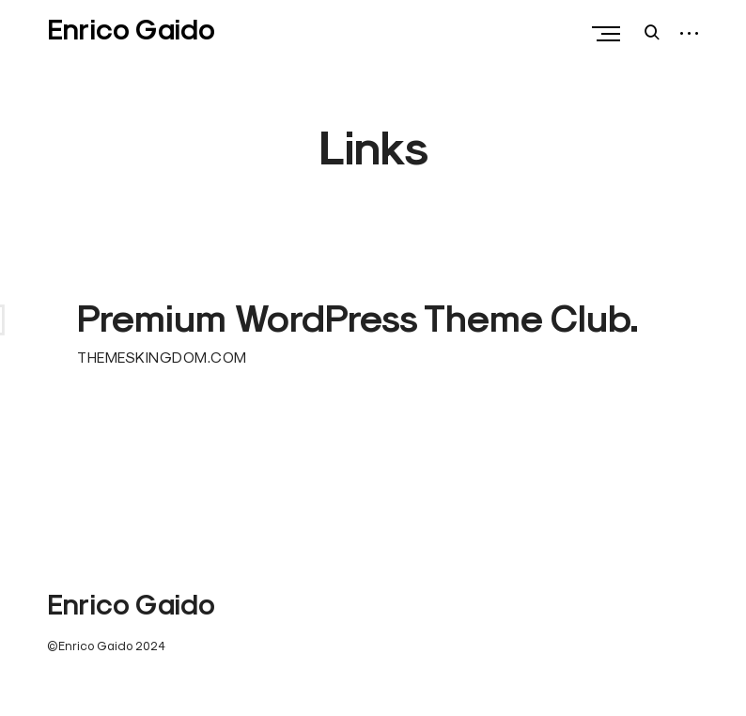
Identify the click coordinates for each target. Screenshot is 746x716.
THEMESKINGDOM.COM (162, 357)
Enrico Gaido (131, 29)
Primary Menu (610, 34)
